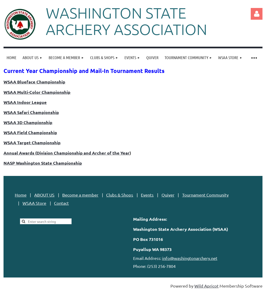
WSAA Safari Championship (31, 112)
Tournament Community (205, 194)
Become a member (80, 194)
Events (147, 194)
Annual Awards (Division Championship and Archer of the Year (67, 153)
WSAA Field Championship (30, 132)
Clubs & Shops (119, 194)
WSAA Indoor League (25, 102)
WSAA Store (34, 203)
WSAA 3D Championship (28, 122)
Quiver (168, 194)
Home (21, 194)
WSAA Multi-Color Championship (37, 92)
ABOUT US (44, 194)
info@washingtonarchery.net (189, 258)
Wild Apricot (206, 285)
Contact (61, 203)
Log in (256, 14)
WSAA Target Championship (32, 142)
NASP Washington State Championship (43, 163)
